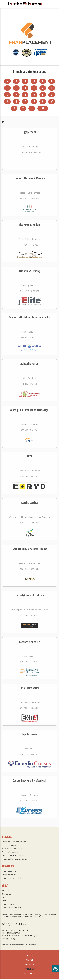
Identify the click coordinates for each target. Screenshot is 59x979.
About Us (6, 890)
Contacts (29, 973)
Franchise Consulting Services (14, 842)
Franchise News (8, 904)
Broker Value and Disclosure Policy (18, 935)
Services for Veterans (10, 852)
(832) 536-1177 (14, 924)
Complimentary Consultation (14, 855)
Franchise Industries (10, 875)
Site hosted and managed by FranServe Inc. (19, 944)
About (29, 960)
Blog (4, 901)
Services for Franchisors (12, 848)
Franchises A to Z (9, 871)
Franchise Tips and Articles (13, 907)
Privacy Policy (8, 938)
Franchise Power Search (11, 878)
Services (29, 964)
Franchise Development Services (15, 859)
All (43, 108)
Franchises (29, 968)
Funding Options (9, 845)
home (29, 955)
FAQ (4, 897)
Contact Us (6, 894)
